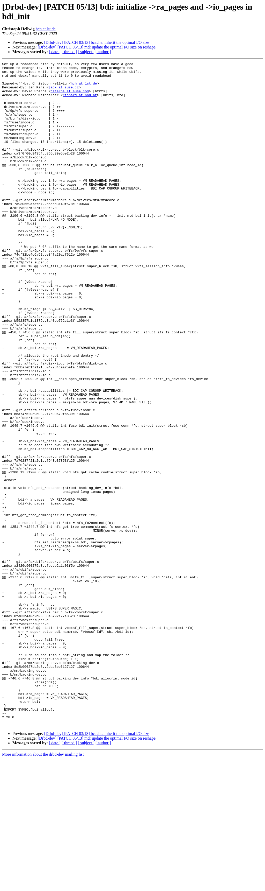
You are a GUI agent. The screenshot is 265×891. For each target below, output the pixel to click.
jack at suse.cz (63, 92)
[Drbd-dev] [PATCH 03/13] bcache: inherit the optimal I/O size (96, 42)
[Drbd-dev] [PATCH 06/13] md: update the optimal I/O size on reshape (97, 47)
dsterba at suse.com (69, 97)
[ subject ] (86, 52)
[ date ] (55, 52)
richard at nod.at (80, 102)
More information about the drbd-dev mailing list (43, 886)
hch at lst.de (46, 29)
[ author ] (103, 52)
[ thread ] (69, 52)
